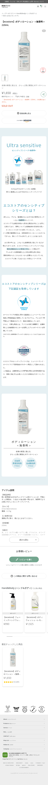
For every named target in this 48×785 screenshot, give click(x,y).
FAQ (7, 732)
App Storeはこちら (21, 759)
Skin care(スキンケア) (10, 16)
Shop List (9, 740)
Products (9, 723)
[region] (24, 613)
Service (7, 728)
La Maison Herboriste (9, 765)
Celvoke (26, 763)
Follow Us (8, 744)
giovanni (24, 765)
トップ (4, 13)
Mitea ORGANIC (31, 765)
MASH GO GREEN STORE (8, 763)
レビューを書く (26, 559)
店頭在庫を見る (25, 113)
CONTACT (9, 736)
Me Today (18, 765)
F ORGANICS (38, 763)
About (9, 719)
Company (12, 749)
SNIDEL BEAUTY (19, 763)
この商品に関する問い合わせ (25, 576)
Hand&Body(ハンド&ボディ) (26, 13)
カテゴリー (11, 13)
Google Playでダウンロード (9, 759)
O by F (43, 763)
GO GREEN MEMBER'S (24, 767)
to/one (32, 763)
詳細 (27, 96)
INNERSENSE (40, 765)
